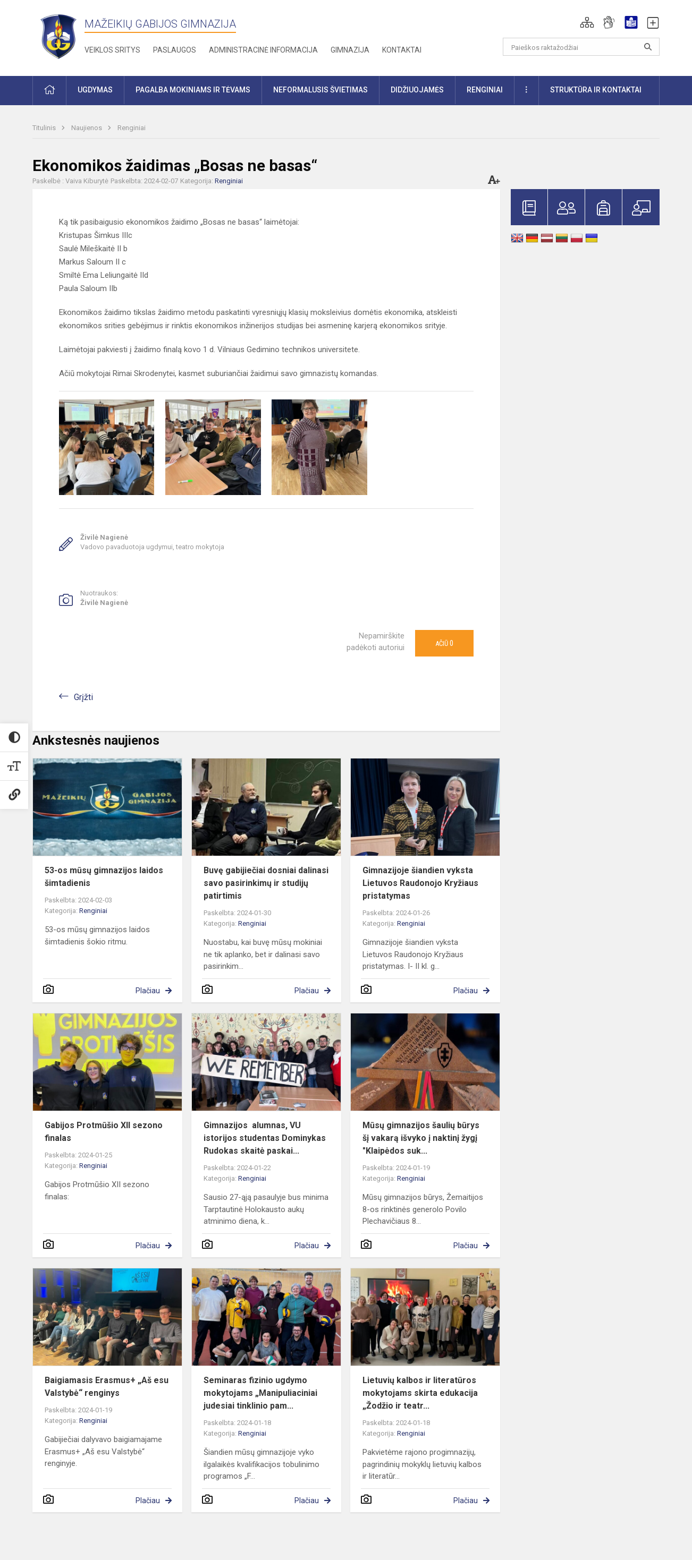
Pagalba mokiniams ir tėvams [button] (193, 90)
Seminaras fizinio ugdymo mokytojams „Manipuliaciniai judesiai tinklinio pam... (260, 1393)
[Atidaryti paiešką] (648, 46)
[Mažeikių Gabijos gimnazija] (58, 36)
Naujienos (87, 128)
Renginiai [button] (485, 90)
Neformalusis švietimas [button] (320, 90)
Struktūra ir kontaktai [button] (596, 90)
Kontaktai (401, 50)
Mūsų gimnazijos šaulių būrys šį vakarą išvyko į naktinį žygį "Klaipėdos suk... (420, 1138)
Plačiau (148, 990)
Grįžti (83, 697)
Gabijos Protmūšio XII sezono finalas (104, 1131)
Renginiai (131, 128)
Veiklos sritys (112, 50)
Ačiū (444, 643)
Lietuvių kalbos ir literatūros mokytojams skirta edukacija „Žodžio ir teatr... (420, 1393)
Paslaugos (174, 50)
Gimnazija (350, 50)
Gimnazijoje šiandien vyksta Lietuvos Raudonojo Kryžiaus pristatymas (420, 883)
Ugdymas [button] (95, 90)
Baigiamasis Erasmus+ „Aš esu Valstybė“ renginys (106, 1386)
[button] (587, 22)
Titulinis (44, 128)
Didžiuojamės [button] (417, 90)
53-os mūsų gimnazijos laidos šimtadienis (104, 876)
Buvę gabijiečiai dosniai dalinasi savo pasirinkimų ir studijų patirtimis (266, 883)
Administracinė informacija (263, 50)
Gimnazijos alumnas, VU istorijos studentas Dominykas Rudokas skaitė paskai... (265, 1138)
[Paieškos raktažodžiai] (581, 47)
